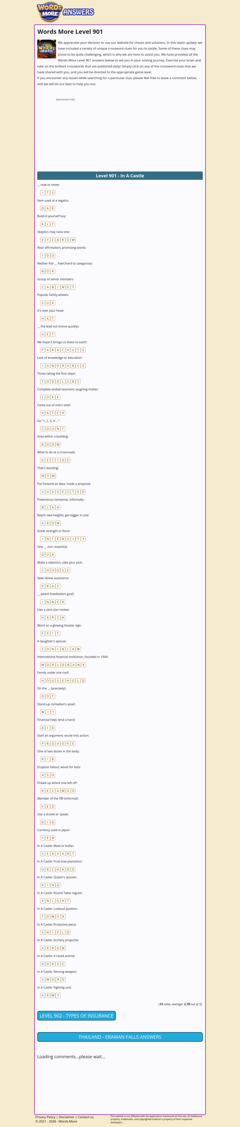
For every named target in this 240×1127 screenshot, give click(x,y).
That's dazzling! (47, 468)
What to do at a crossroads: (56, 452)
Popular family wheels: (53, 295)
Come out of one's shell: (54, 405)
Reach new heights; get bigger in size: (63, 515)
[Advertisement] (65, 126)
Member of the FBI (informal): (57, 798)
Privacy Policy (45, 1117)
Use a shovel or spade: (53, 814)
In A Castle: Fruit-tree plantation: (60, 861)
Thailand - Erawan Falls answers (120, 1037)
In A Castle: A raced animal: (56, 956)
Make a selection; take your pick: (60, 562)
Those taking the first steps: (56, 373)
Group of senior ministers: (55, 279)
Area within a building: (52, 436)
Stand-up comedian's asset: (56, 704)
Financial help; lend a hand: (56, 720)
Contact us (86, 1117)
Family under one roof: (53, 672)
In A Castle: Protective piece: (57, 924)
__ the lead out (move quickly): (58, 326)
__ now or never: (48, 185)
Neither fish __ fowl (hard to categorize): (65, 263)
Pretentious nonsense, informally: (60, 499)
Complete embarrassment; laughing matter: (68, 389)
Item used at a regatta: (53, 200)
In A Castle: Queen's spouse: (57, 877)
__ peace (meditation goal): (55, 594)
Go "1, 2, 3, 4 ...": (48, 421)
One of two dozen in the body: (58, 751)
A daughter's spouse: (51, 641)
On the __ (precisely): (51, 688)
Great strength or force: (53, 531)
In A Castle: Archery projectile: (58, 940)
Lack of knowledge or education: (59, 358)
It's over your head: (50, 310)
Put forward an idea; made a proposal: (64, 484)
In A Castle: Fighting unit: (54, 987)
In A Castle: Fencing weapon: (57, 972)
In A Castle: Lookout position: (57, 909)
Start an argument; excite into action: (63, 735)
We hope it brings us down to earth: (62, 342)
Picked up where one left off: (57, 783)
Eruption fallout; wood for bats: (59, 767)
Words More (68, 1121)
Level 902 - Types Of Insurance (76, 1015)
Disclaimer (66, 1117)
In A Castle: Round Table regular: (60, 893)
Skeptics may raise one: (53, 232)
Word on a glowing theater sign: (59, 625)
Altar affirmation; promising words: (61, 248)
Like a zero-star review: (53, 610)
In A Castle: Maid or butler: (55, 846)
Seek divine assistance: (53, 578)
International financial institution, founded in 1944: (72, 657)
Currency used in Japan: (53, 830)
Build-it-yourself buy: (51, 216)
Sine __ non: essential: (52, 547)
